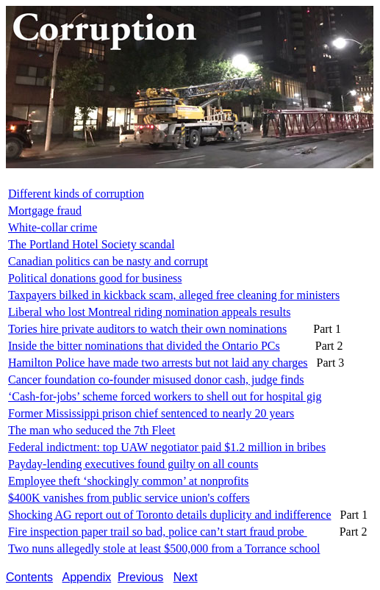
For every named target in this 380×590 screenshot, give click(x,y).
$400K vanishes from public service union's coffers (129, 498)
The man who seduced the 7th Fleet (92, 430)
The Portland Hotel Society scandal (91, 244)
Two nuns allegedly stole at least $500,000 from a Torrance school (164, 548)
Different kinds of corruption (76, 193)
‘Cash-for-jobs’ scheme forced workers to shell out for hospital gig (164, 396)
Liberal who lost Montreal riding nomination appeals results (149, 312)
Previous (140, 577)
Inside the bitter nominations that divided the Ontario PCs (144, 345)
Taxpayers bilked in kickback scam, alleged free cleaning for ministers (174, 295)
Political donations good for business (95, 278)
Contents (29, 577)
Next (185, 577)
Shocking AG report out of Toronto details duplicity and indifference (169, 514)
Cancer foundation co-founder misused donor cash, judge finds (156, 379)
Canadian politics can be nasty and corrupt (108, 261)
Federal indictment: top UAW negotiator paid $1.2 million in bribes (167, 447)
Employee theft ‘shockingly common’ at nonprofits (128, 481)
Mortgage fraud (45, 210)
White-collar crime (52, 227)
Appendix (87, 577)
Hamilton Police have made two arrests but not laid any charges (158, 362)
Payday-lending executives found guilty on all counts (133, 464)
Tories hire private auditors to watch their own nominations (147, 329)
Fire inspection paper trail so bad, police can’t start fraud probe (157, 531)
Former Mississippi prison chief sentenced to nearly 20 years (151, 413)
